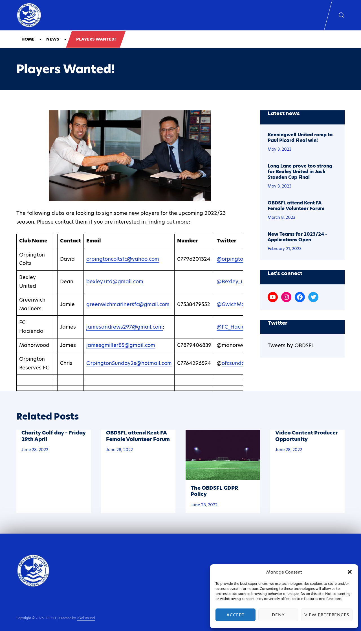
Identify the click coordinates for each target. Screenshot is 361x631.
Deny (278, 615)
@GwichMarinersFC (241, 304)
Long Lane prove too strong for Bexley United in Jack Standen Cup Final (300, 171)
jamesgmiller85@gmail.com (120, 345)
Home (27, 39)
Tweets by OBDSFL (291, 345)
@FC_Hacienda (236, 326)
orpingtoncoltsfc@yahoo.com (122, 258)
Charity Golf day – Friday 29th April (53, 436)
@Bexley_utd (233, 281)
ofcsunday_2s (239, 363)
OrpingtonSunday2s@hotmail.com (129, 363)
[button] (350, 572)
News (52, 39)
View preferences (326, 615)
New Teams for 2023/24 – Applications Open (297, 237)
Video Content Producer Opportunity (306, 436)
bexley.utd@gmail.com (114, 281)
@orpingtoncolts (237, 258)
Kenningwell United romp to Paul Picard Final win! (300, 137)
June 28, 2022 (34, 449)
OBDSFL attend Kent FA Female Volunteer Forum (296, 205)
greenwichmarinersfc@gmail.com (128, 304)
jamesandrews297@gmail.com (124, 326)
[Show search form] (341, 15)
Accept (235, 615)
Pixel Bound (86, 618)
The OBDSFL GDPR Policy (214, 491)
